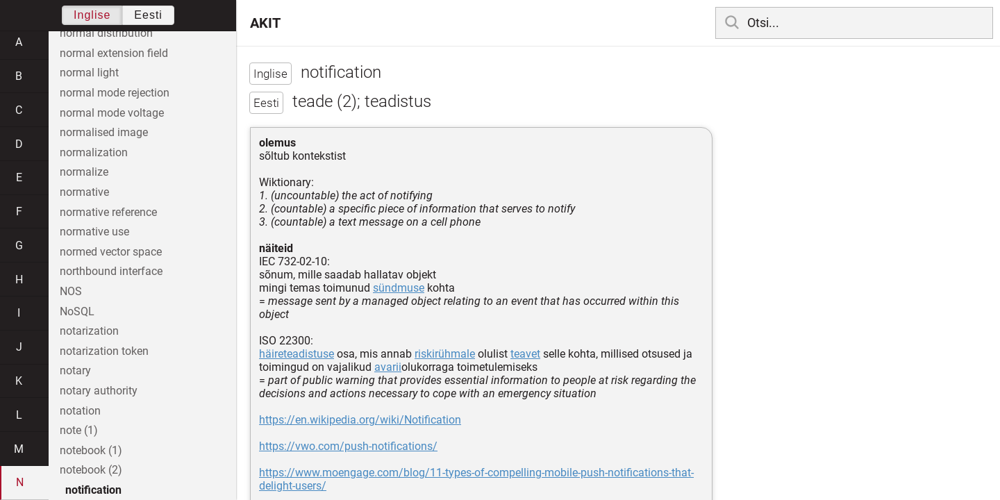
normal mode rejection (114, 92)
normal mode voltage (112, 112)
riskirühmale (445, 353)
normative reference (108, 212)
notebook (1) (91, 450)
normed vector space (111, 251)
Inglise (92, 15)
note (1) (79, 430)
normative (84, 192)
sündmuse (398, 287)
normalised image (104, 132)
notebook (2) (91, 469)
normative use (94, 231)
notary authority (99, 390)
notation (80, 410)
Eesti (148, 15)
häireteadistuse (296, 353)
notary (75, 370)
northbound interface (111, 271)
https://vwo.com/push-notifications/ (348, 446)
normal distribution (106, 33)
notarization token (104, 351)
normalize (84, 171)
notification (93, 490)
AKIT (265, 23)
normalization (94, 152)
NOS (71, 291)
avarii (387, 367)
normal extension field (114, 53)
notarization (89, 331)
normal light (89, 72)
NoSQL (77, 311)
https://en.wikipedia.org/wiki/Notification (360, 419)
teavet (525, 353)
